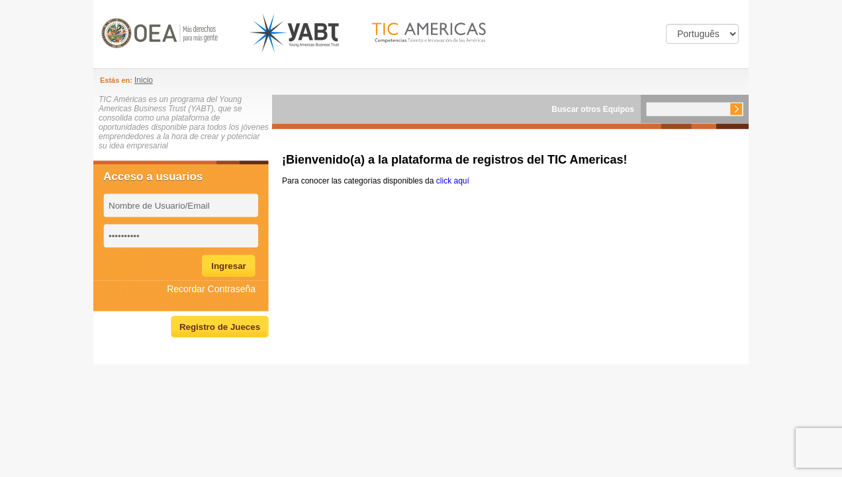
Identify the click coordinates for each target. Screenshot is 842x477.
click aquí (452, 181)
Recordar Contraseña (211, 289)
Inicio (143, 80)
